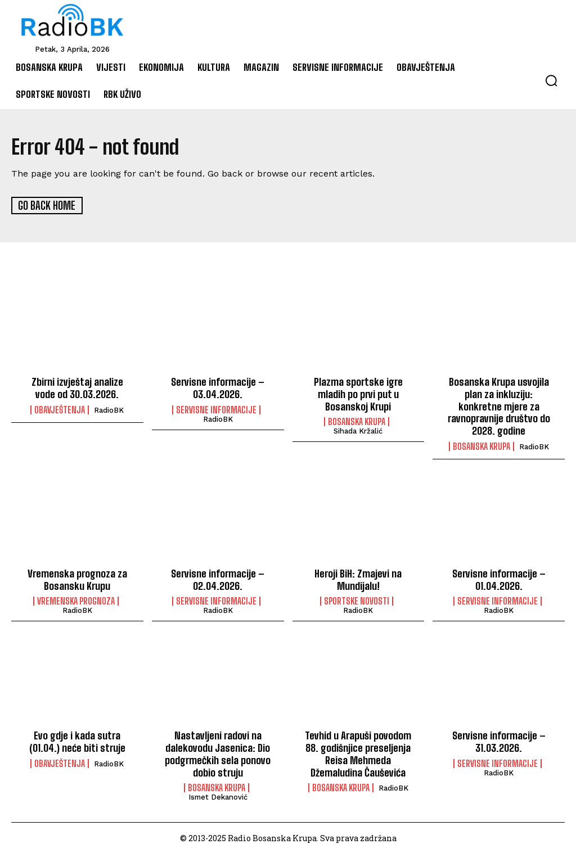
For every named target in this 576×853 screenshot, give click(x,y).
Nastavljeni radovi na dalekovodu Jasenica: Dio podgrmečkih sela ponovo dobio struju (217, 752)
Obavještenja (59, 409)
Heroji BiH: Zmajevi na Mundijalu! (358, 578)
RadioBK (109, 409)
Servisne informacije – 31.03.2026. (498, 740)
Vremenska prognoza (76, 599)
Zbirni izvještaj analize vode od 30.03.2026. (77, 387)
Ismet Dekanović (218, 796)
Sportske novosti (356, 599)
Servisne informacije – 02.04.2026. (218, 578)
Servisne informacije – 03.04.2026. (218, 387)
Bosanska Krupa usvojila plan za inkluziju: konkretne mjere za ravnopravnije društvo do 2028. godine (499, 405)
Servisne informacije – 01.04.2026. (498, 578)
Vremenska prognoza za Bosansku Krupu (77, 578)
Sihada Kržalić (358, 430)
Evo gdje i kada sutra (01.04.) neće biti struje (77, 740)
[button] (551, 80)
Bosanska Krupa (356, 421)
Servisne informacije (216, 409)
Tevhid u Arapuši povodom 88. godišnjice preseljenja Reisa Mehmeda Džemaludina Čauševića (358, 752)
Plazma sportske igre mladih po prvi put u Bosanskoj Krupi (358, 393)
